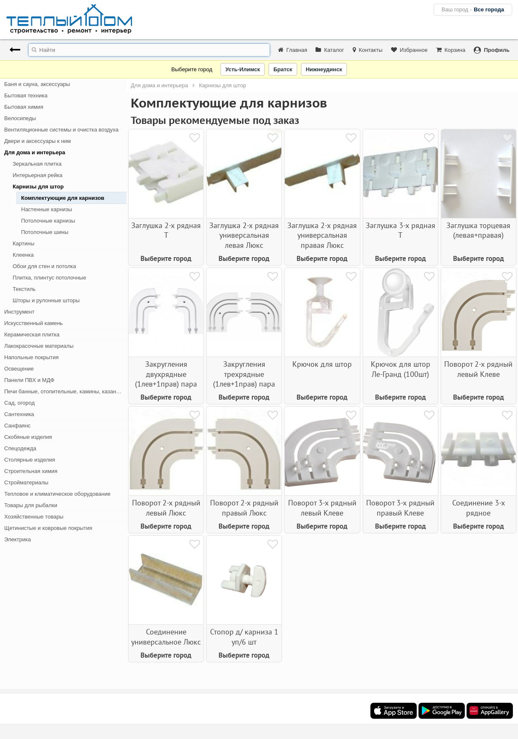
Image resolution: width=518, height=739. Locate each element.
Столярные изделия (29, 460)
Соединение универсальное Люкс (166, 636)
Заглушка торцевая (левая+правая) (478, 230)
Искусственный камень (33, 323)
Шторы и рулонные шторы (46, 300)
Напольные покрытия (31, 357)
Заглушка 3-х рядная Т (400, 230)
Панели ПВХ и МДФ (29, 380)
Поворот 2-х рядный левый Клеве (478, 369)
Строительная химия (30, 471)
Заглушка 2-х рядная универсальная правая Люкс (322, 235)
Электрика (17, 539)
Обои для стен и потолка (44, 266)
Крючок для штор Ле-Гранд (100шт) (400, 369)
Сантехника (19, 414)
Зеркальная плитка (37, 164)
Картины (24, 243)
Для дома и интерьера (34, 152)
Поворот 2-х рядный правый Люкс (244, 507)
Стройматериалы (26, 482)
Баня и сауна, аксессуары (37, 84)
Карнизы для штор (38, 186)
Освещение (19, 368)
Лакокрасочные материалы (38, 346)
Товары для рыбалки (30, 505)
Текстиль (24, 289)
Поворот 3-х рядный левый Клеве (322, 507)
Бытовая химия (23, 107)
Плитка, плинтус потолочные (49, 277)
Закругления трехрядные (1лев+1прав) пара (244, 374)
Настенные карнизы (46, 209)
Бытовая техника (25, 95)
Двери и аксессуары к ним (37, 141)
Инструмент (19, 312)
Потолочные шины (44, 232)
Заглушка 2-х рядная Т (166, 230)
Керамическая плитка (31, 334)
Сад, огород (19, 403)
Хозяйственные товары (33, 516)
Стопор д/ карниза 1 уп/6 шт (244, 636)
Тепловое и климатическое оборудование (57, 494)
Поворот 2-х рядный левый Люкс (166, 507)
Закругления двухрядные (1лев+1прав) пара (166, 374)
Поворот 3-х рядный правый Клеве (400, 507)
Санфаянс (17, 425)
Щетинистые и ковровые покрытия (48, 528)
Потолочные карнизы (48, 221)
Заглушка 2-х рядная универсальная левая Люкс (244, 235)
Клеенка (23, 255)
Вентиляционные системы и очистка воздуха (61, 129)
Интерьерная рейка (37, 175)
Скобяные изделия (28, 437)
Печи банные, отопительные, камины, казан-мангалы (65, 391)
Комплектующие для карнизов (62, 198)
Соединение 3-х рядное (478, 507)
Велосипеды (20, 118)
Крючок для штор (322, 364)
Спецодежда (20, 448)
